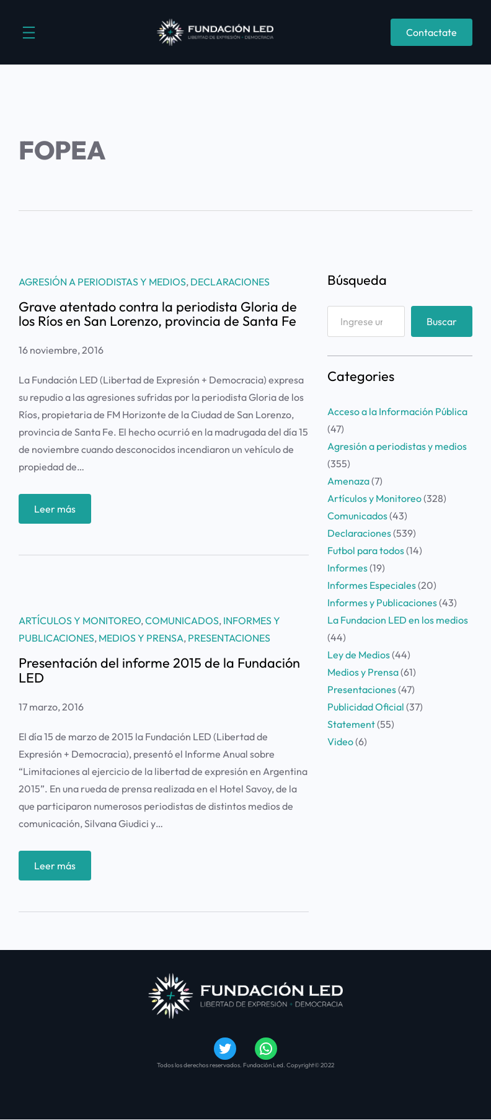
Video (340, 741)
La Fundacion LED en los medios (397, 620)
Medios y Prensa (141, 638)
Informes (347, 568)
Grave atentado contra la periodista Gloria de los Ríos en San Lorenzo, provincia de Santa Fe (158, 314)
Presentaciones (229, 638)
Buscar (442, 321)
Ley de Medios (358, 654)
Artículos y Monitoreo (80, 620)
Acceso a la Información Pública (397, 411)
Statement (351, 724)
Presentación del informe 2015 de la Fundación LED (159, 671)
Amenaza (348, 481)
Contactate (431, 32)
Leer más (58, 512)
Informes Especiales (371, 585)
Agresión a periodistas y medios (102, 282)
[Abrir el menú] (29, 32)
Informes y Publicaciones (382, 602)
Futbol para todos (365, 550)
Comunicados (182, 620)
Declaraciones (230, 282)
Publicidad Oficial (365, 707)
